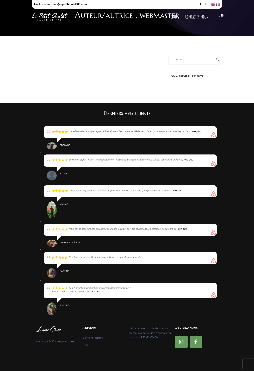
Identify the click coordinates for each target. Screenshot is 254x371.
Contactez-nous (196, 16)
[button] (219, 16)
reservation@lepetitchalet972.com (64, 4)
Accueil (174, 16)
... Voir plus (195, 131)
